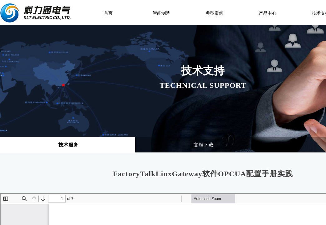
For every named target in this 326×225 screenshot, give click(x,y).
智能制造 (161, 13)
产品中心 (267, 13)
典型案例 (214, 13)
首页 (108, 13)
